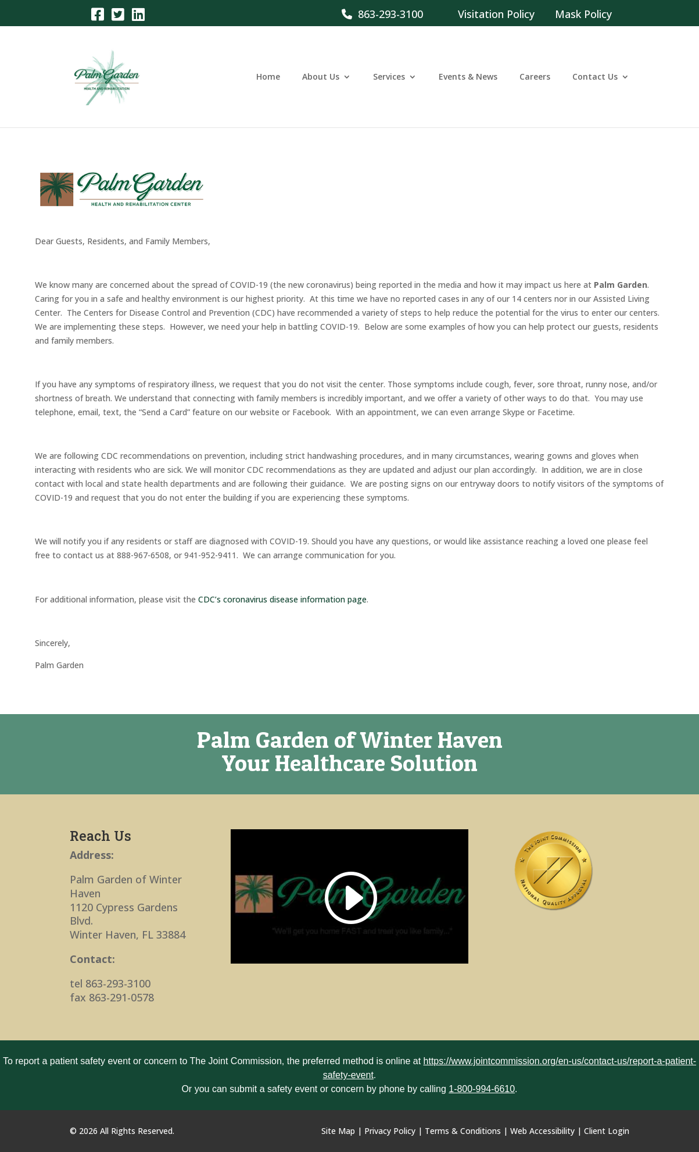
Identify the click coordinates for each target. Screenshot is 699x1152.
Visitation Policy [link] (496, 14)
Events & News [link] (468, 77)
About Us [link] (320, 77)
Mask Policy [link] (583, 14)
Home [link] (268, 77)
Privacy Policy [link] (389, 1130)
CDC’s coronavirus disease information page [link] (282, 599)
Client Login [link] (606, 1130)
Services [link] (389, 77)
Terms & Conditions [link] (463, 1130)
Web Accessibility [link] (542, 1130)
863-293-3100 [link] (382, 14)
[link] (97, 13)
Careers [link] (534, 77)
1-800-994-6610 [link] (482, 1089)
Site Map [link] (338, 1130)
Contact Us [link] (595, 77)
